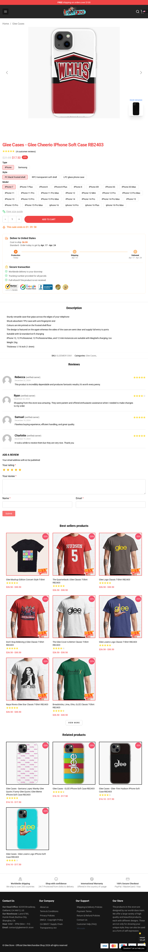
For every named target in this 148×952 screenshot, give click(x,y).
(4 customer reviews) (26, 151)
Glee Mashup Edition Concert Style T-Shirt (25, 579)
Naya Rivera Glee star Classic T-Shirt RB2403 (27, 704)
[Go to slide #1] (66, 125)
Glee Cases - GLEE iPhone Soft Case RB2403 (74, 788)
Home (5, 23)
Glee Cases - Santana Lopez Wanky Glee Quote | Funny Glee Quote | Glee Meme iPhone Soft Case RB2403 (25, 791)
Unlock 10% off (142, 939)
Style (4, 172)
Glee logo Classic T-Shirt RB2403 (114, 579)
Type (4, 162)
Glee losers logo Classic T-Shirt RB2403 (118, 642)
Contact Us (82, 920)
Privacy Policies (47, 915)
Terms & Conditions (49, 911)
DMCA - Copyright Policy (51, 920)
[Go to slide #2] (82, 125)
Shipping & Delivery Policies (89, 907)
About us (44, 907)
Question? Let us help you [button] (133, 948)
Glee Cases (18, 23)
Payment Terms (84, 911)
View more (74, 723)
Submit (8, 513)
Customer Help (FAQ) (87, 924)
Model (5, 182)
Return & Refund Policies (88, 915)
